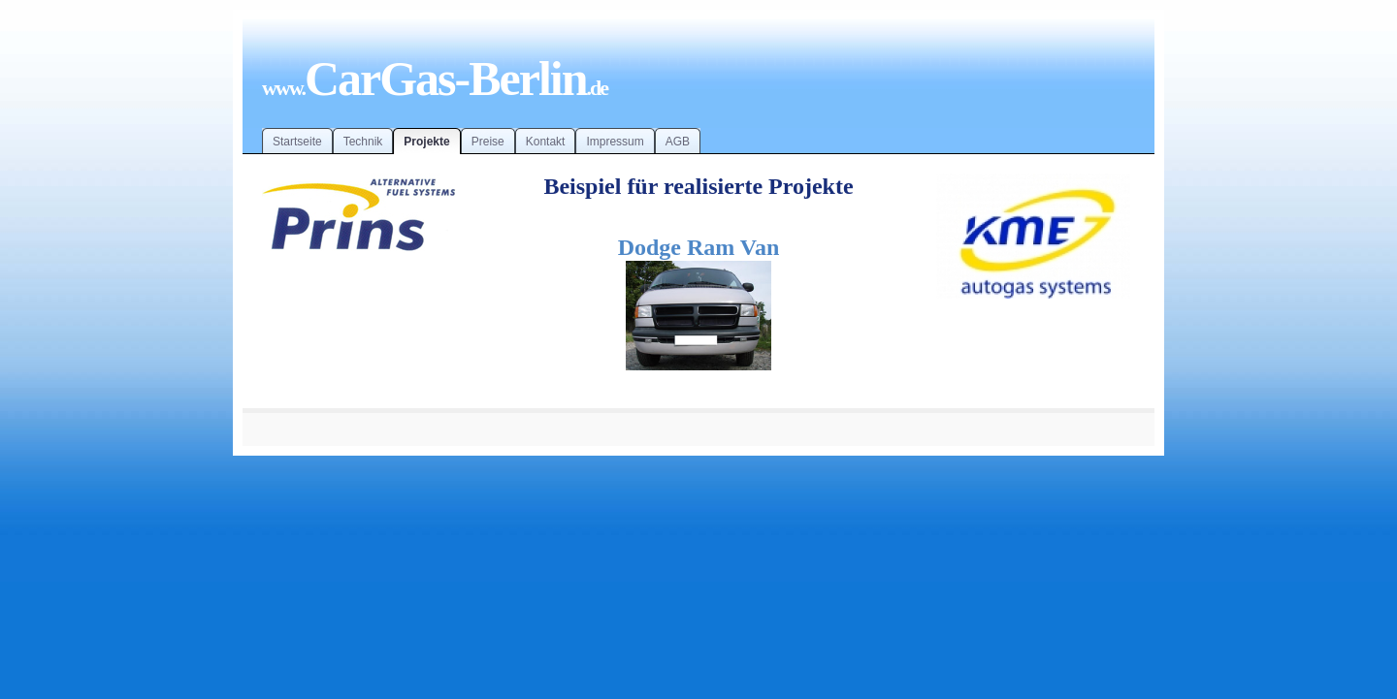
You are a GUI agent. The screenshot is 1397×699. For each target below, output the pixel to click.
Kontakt (546, 141)
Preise (487, 141)
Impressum (614, 141)
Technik (363, 141)
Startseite (297, 141)
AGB (678, 141)
